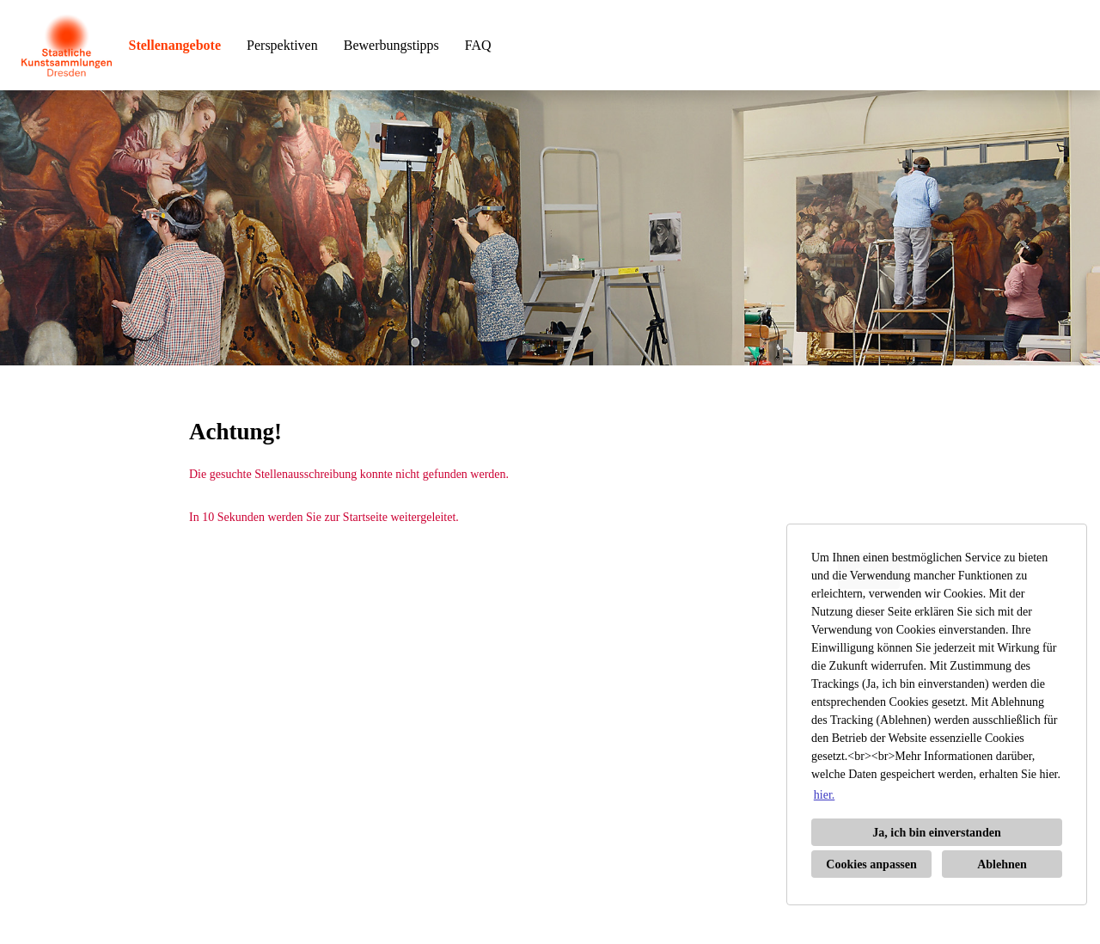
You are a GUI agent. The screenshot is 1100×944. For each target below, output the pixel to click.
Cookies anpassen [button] (871, 864)
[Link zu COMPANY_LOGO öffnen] (66, 45)
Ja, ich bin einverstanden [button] (936, 832)
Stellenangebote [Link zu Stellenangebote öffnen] (175, 45)
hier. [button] (824, 794)
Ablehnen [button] (1002, 864)
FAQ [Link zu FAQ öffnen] (478, 45)
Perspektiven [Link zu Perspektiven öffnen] (282, 45)
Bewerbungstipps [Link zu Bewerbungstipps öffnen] (391, 45)
